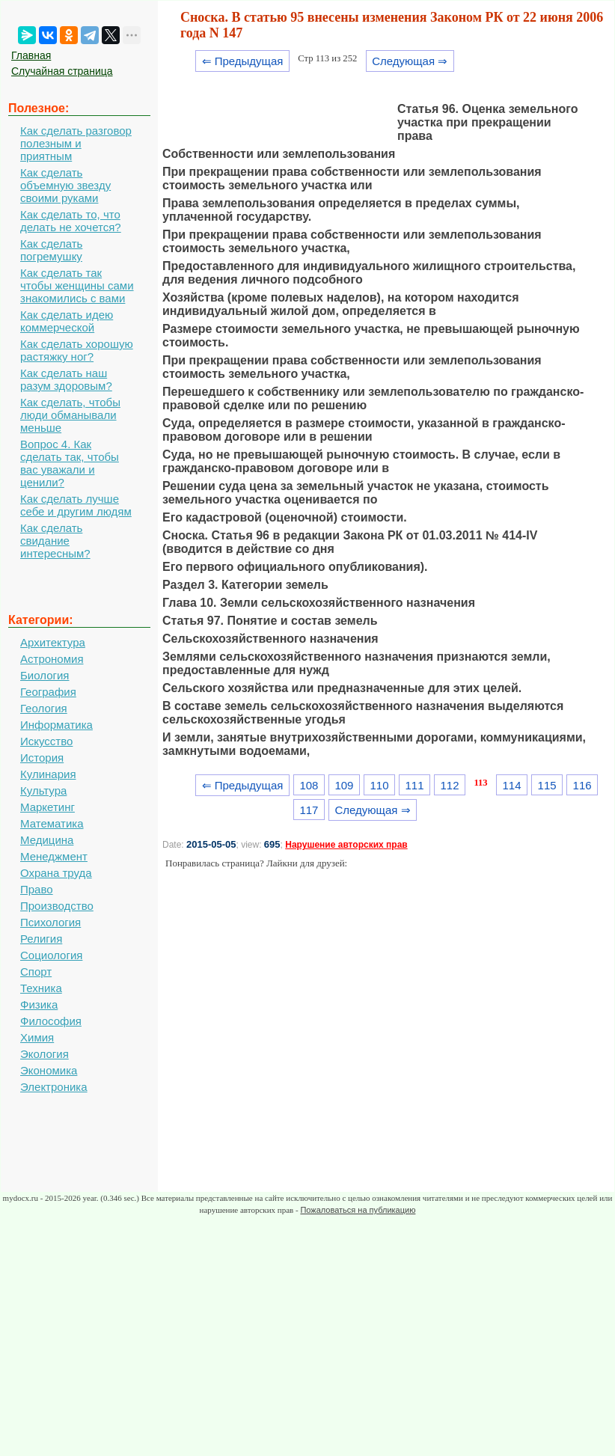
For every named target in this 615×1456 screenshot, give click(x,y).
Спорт (36, 971)
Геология (43, 708)
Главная (31, 55)
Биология (44, 675)
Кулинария (48, 774)
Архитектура (52, 642)
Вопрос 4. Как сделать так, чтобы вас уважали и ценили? (69, 463)
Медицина (46, 839)
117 (308, 810)
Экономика (48, 1070)
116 (582, 785)
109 (343, 785)
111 (415, 785)
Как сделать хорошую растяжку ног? (76, 350)
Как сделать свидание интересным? (55, 540)
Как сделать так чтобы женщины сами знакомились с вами (77, 285)
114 (512, 785)
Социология (51, 955)
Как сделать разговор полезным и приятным (76, 143)
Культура (43, 790)
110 (379, 785)
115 (547, 785)
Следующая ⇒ (409, 61)
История (42, 757)
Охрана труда (56, 872)
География (48, 691)
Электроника (54, 1086)
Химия (37, 1037)
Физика (39, 1004)
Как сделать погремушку (51, 250)
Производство (57, 905)
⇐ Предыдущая (243, 61)
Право (36, 889)
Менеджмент (54, 856)
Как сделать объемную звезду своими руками (65, 185)
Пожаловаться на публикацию (357, 1209)
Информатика (56, 724)
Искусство (46, 741)
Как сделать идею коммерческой (66, 321)
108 (308, 785)
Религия (41, 938)
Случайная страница (62, 71)
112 (450, 785)
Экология (44, 1053)
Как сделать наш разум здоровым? (66, 379)
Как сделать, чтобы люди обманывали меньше (70, 415)
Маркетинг (47, 807)
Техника (41, 988)
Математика (52, 823)
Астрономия (52, 658)
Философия (51, 1021)
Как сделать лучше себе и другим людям (76, 505)
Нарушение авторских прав (346, 844)
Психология (50, 922)
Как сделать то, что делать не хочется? (70, 220)
